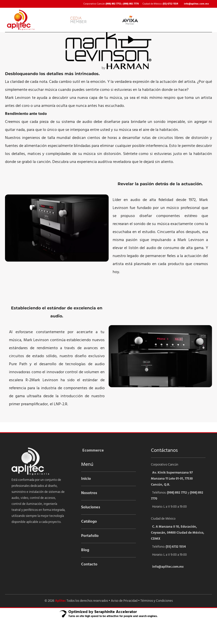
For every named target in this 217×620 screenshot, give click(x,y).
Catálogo (89, 521)
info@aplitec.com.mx (196, 4)
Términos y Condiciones (156, 600)
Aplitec (60, 600)
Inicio (86, 479)
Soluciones (90, 507)
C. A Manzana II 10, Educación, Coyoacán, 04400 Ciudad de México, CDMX (177, 532)
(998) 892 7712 (113, 4)
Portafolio (90, 536)
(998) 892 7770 (131, 4)
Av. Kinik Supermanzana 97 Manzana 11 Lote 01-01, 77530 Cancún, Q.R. (172, 478)
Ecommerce (93, 450)
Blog (85, 550)
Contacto (89, 564)
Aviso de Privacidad (124, 600)
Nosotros (89, 493)
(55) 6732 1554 (170, 4)
